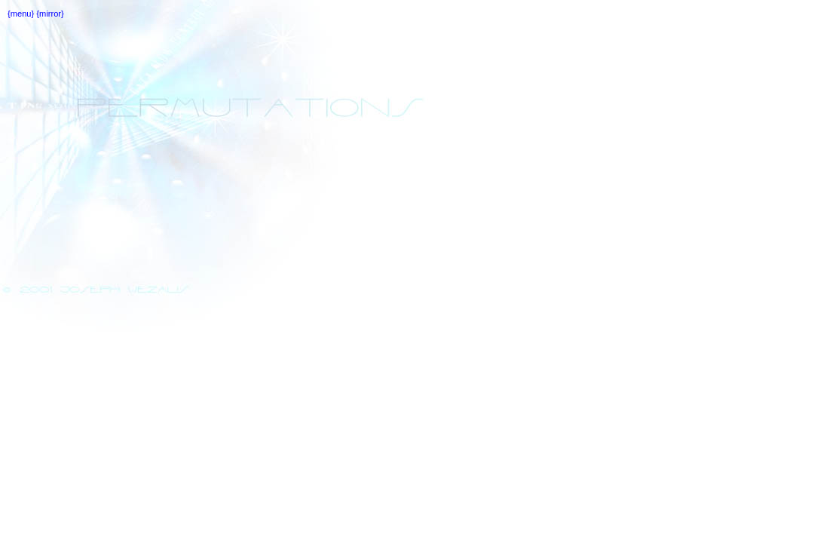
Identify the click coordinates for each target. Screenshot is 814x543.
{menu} (21, 13)
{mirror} (49, 13)
